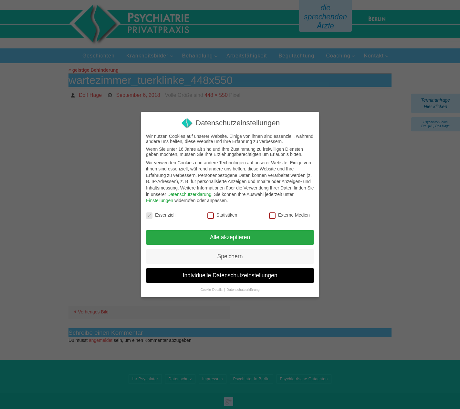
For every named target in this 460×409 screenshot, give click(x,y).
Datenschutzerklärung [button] (242, 289)
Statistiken (222, 215)
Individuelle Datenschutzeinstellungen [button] (230, 275)
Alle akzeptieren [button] (230, 237)
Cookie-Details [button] (212, 289)
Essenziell (160, 215)
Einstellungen (159, 200)
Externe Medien (289, 215)
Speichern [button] (230, 256)
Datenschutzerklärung (189, 194)
